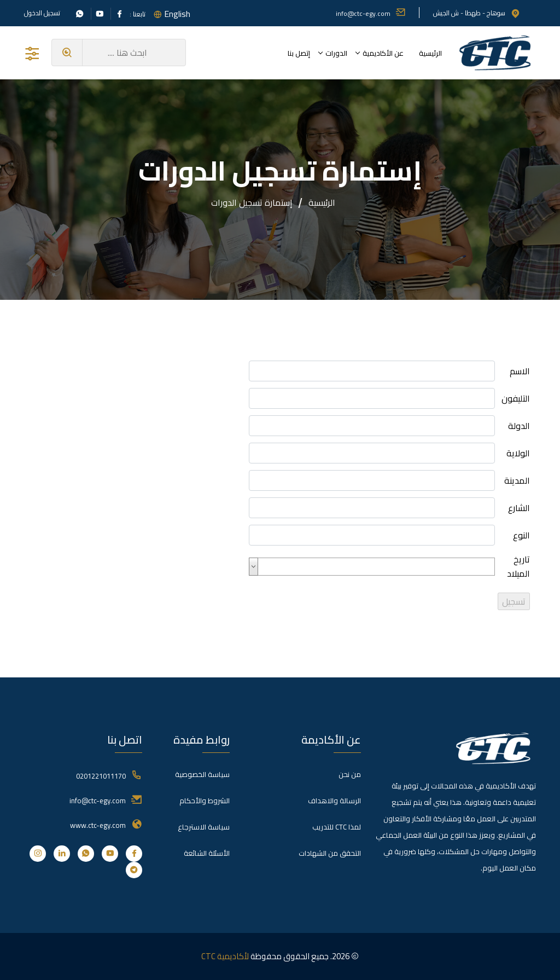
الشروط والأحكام (204, 800)
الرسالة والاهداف (334, 800)
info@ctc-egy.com (371, 13)
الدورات (336, 53)
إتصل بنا (299, 53)
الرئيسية (430, 53)
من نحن (350, 774)
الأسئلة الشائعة (207, 853)
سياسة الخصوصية (202, 774)
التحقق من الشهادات (330, 853)
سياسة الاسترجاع (204, 826)
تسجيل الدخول (42, 13)
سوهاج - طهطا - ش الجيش (477, 13)
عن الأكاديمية (383, 53)
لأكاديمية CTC (225, 956)
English (177, 13)
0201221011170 (101, 775)
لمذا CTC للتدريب (336, 826)
